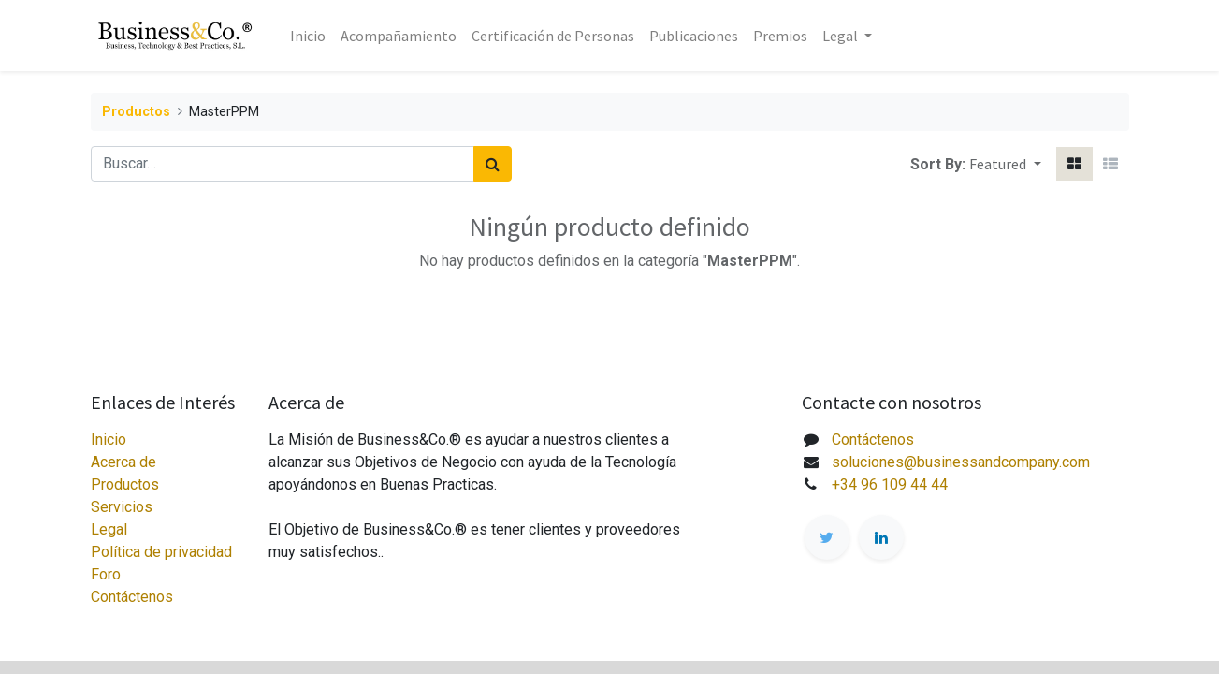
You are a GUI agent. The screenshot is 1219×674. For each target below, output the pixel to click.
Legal (109, 529)
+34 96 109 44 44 (890, 484)
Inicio (108, 439)
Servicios (121, 507)
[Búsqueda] (492, 164)
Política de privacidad (161, 552)
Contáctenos (132, 597)
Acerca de (123, 462)
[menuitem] (308, 35)
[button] (1004, 164)
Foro (106, 574)
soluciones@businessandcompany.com (961, 462)
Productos (136, 112)
